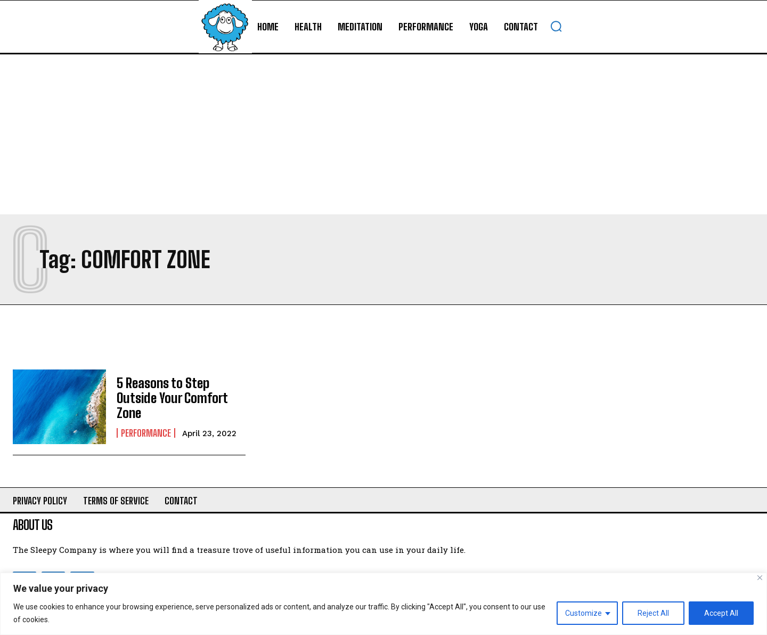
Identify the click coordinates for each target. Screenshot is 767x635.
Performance (146, 432)
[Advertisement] (383, 134)
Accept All (721, 613)
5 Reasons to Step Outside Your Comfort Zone (170, 398)
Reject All (653, 613)
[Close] (759, 577)
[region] (383, 604)
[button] (556, 26)
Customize (583, 613)
